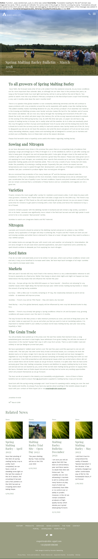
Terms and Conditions (33, 555)
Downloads (46, 529)
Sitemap (77, 555)
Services (40, 526)
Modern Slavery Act (46, 555)
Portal (36, 529)
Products (29, 526)
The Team (66, 526)
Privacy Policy (22, 555)
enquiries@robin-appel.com (55, 389)
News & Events (53, 526)
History (19, 526)
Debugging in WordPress (47, 7)
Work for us (59, 529)
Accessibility (70, 555)
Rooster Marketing (57, 551)
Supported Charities (59, 555)
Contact (76, 526)
